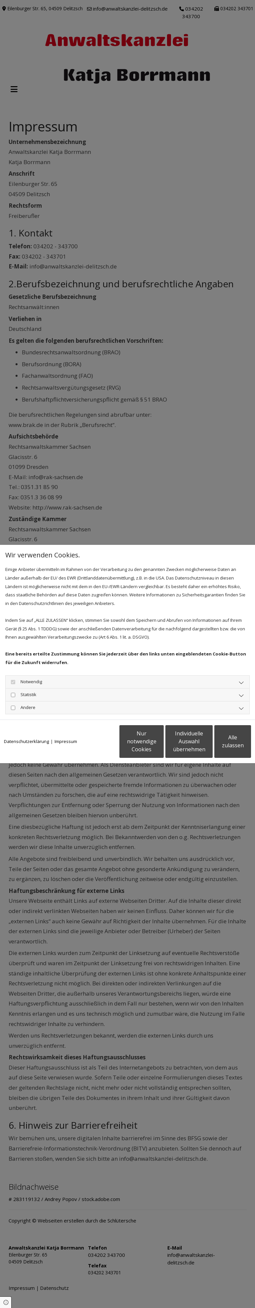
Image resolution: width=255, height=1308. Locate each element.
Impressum (66, 724)
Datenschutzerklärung (26, 724)
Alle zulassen (220, 745)
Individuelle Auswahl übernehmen (158, 745)
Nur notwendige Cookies (94, 745)
